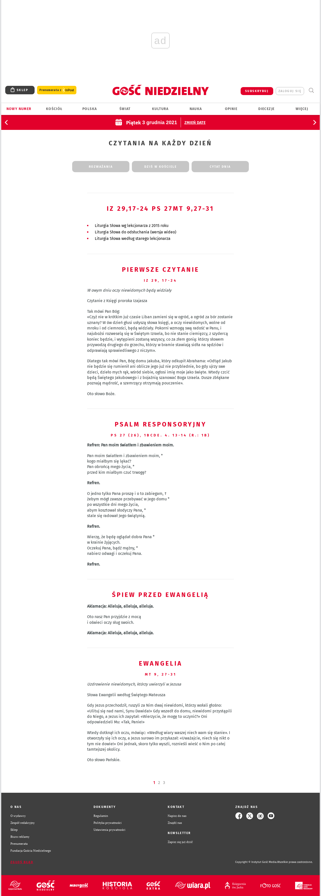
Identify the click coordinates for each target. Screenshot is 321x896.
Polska (89, 109)
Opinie (231, 109)
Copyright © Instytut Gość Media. (256, 862)
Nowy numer (19, 109)
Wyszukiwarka (311, 90)
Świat (125, 109)
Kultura (160, 109)
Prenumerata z (56, 90)
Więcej (302, 109)
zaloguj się (289, 91)
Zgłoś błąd (21, 862)
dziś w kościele (160, 166)
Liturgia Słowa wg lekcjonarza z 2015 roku (131, 225)
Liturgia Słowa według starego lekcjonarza (132, 238)
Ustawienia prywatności (109, 830)
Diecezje (266, 109)
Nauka (196, 109)
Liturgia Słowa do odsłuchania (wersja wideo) (135, 232)
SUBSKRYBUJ (256, 91)
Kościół (54, 109)
